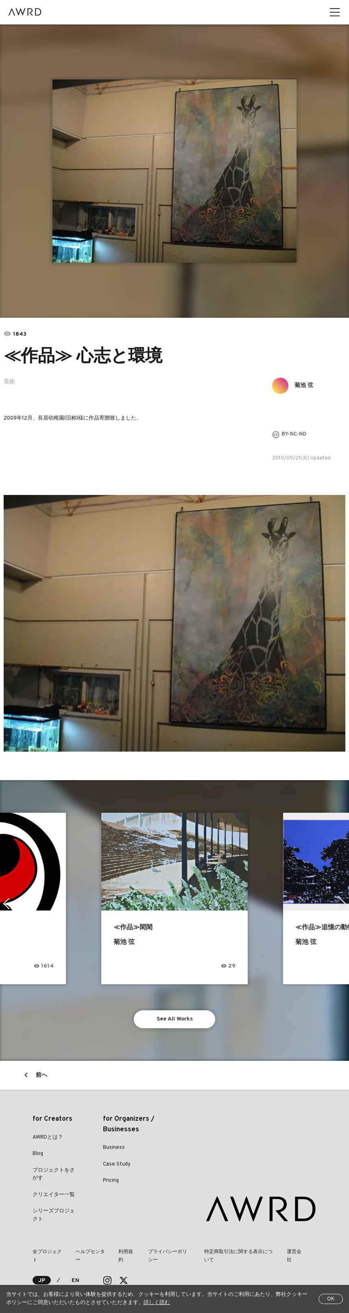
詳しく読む (157, 1303)
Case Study (117, 1164)
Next (342, 904)
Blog (38, 1153)
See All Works (175, 1019)
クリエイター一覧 (54, 1195)
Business (114, 1147)
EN (75, 1280)
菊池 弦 (303, 385)
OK (330, 1299)
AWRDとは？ (48, 1137)
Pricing (111, 1180)
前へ (41, 1075)
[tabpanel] (175, 171)
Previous (6, 904)
